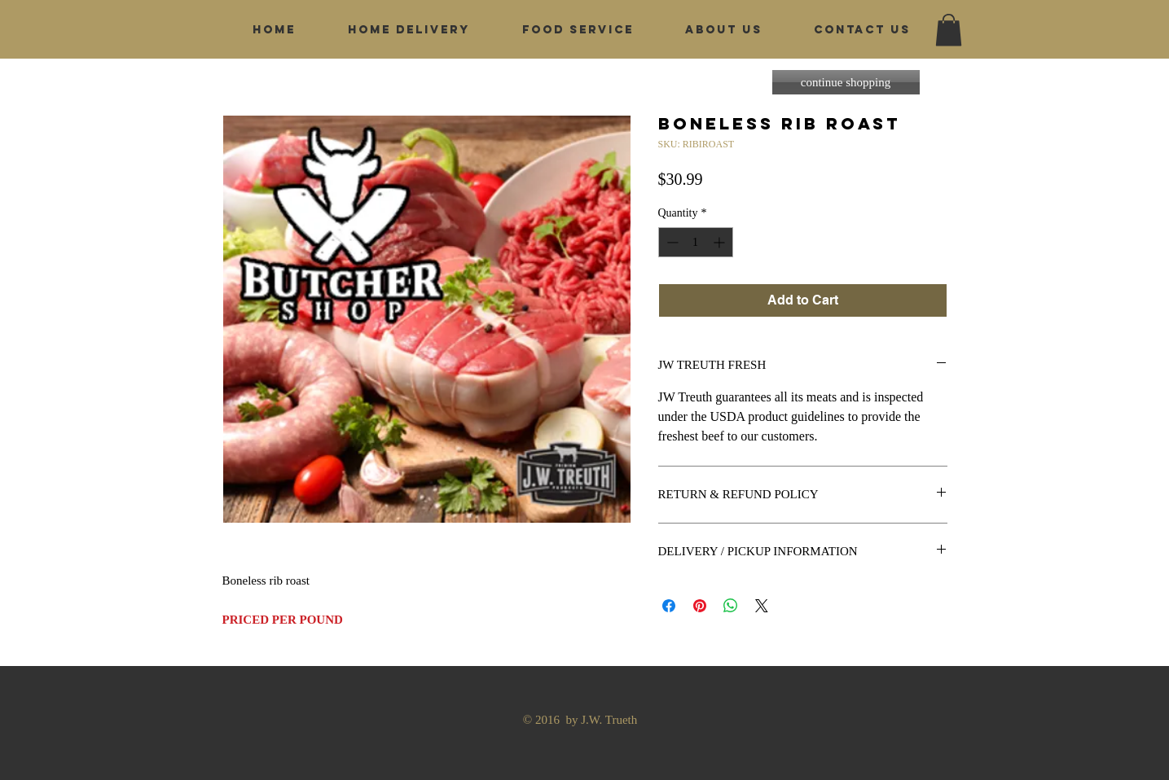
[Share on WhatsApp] (731, 606)
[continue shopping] (846, 82)
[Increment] (720, 242)
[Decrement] (671, 242)
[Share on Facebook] (669, 606)
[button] (948, 30)
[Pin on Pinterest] (700, 606)
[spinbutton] (695, 242)
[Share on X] (761, 606)
